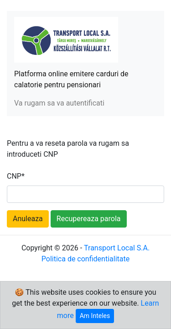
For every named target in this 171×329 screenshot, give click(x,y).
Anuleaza (28, 218)
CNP (16, 176)
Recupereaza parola (89, 218)
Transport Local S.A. (117, 248)
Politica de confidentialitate (85, 259)
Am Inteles (95, 315)
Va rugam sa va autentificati (59, 103)
